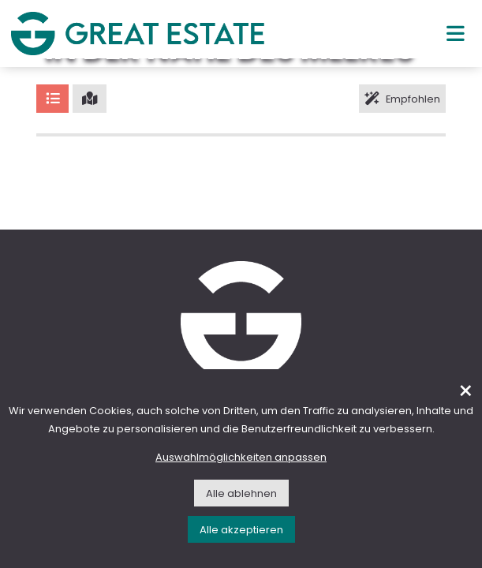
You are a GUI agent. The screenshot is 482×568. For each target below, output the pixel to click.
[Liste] (52, 98)
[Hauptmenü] (455, 33)
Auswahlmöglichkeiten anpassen (241, 457)
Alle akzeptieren (241, 529)
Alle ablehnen (241, 493)
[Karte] (89, 98)
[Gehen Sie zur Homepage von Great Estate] (137, 33)
